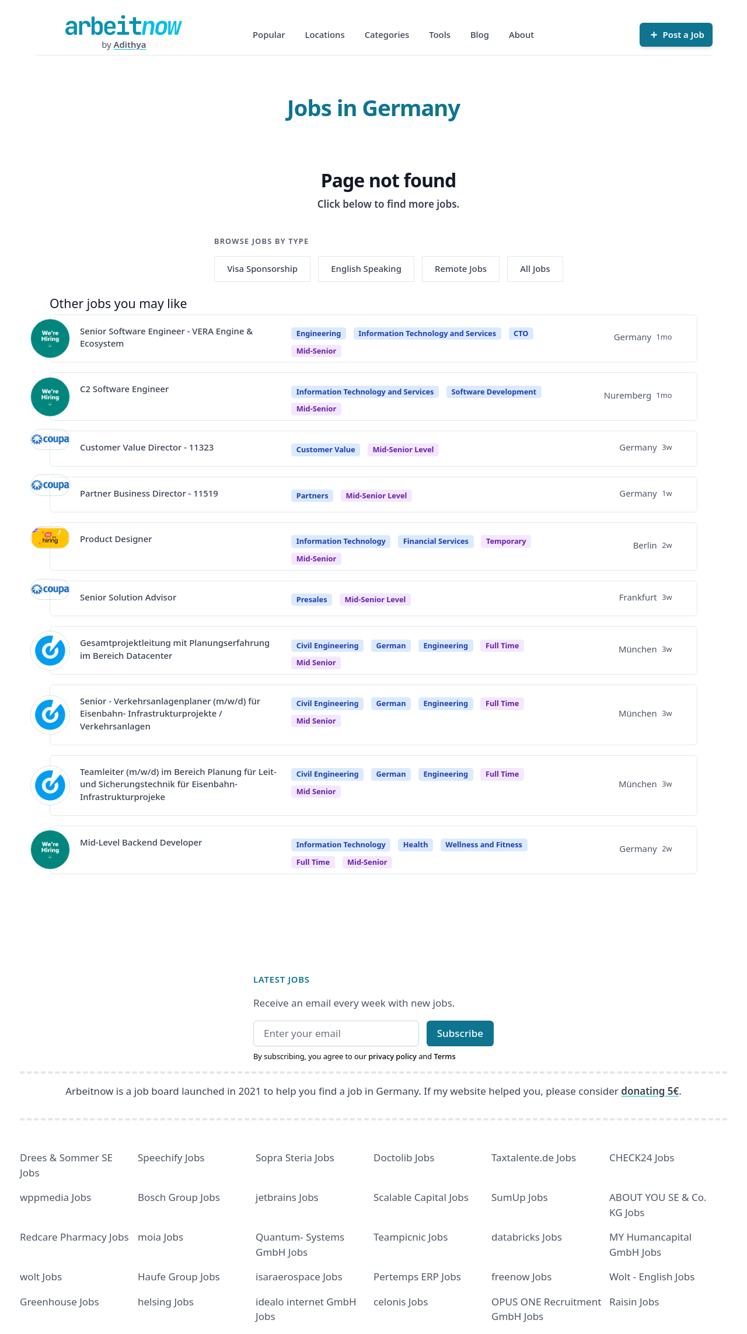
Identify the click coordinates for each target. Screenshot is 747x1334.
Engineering (318, 333)
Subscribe (460, 1033)
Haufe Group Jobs (179, 1276)
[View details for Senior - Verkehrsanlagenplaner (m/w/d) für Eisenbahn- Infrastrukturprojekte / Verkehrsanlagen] (50, 715)
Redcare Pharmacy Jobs (74, 1237)
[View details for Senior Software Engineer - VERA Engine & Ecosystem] (50, 338)
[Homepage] (123, 25)
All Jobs (535, 268)
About (521, 34)
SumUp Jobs (519, 1197)
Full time (502, 645)
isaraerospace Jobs (299, 1276)
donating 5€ (650, 1091)
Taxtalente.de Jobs (533, 1157)
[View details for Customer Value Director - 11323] (50, 449)
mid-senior (316, 350)
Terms (444, 1056)
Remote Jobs (461, 268)
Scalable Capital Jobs (421, 1197)
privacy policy (392, 1056)
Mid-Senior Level (403, 449)
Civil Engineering (327, 645)
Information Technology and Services (427, 333)
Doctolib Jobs (404, 1157)
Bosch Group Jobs (179, 1197)
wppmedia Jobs (55, 1197)
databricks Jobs (526, 1237)
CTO (521, 333)
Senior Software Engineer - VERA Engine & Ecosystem (166, 337)
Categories (387, 34)
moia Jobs (160, 1237)
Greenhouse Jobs (59, 1301)
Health (415, 844)
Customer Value (325, 449)
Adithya (130, 44)
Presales (311, 599)
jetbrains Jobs (287, 1197)
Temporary (506, 541)
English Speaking (366, 268)
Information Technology (341, 541)
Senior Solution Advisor (128, 597)
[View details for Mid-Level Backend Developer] (50, 849)
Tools (440, 34)
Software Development (493, 391)
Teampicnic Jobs (411, 1237)
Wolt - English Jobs (651, 1276)
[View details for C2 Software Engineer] (50, 397)
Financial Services (436, 541)
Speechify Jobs (171, 1157)
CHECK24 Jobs (641, 1157)
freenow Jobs (521, 1276)
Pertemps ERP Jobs (417, 1276)
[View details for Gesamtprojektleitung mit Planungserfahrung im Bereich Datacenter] (50, 651)
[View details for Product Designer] (50, 546)
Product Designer (116, 538)
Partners (312, 495)
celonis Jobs (401, 1301)
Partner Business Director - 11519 (149, 493)
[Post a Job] (676, 34)
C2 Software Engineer (124, 388)
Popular (269, 34)
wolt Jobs (41, 1276)
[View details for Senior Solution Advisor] (50, 599)
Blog (479, 34)
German (391, 645)
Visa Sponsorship (262, 268)
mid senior (316, 662)
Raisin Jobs (634, 1301)
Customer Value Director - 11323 (147, 447)
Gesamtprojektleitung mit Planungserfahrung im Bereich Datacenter (175, 649)
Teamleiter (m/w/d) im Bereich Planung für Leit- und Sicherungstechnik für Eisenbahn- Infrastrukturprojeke (178, 784)
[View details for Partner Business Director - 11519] (50, 494)
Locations (325, 34)
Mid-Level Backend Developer (141, 842)
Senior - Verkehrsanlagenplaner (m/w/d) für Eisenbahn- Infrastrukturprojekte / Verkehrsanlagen (170, 713)
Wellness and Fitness (483, 844)
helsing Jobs (166, 1301)
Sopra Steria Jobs (295, 1157)
